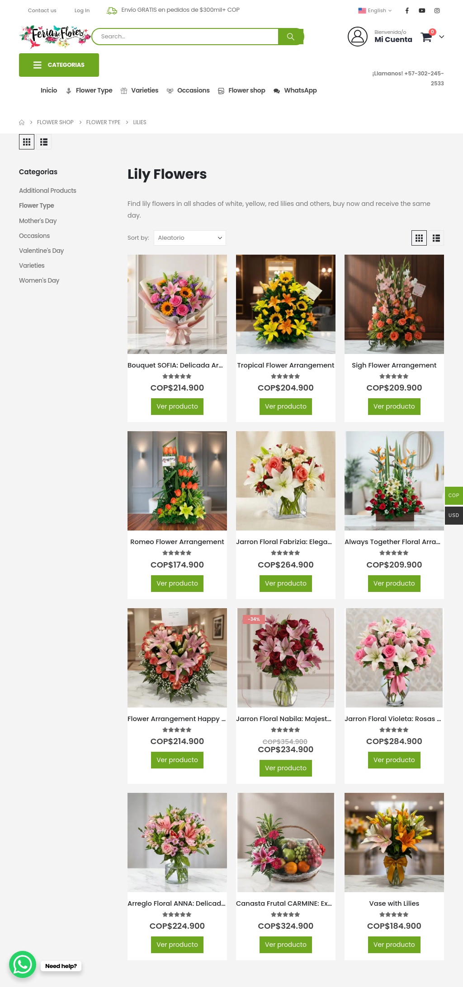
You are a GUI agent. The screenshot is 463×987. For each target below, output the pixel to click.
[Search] (290, 36)
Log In (82, 10)
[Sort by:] (190, 238)
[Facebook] (407, 10)
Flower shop (241, 90)
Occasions (187, 90)
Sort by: (138, 237)
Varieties (139, 90)
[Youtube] (422, 10)
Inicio (49, 90)
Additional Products (48, 191)
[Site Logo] (55, 37)
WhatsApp (295, 90)
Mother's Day (38, 221)
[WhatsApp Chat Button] (22, 964)
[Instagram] (437, 10)
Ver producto (177, 406)
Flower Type (88, 90)
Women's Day (40, 283)
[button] (26, 141)
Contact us (42, 10)
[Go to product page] (177, 304)
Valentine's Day (42, 252)
